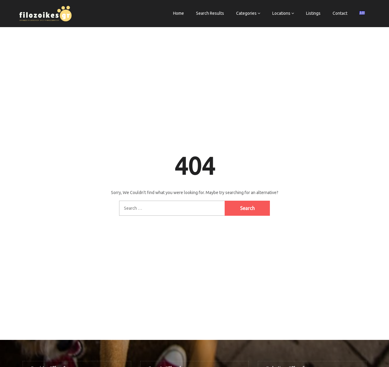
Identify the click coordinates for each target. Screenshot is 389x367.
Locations (281, 13)
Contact (340, 13)
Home (178, 13)
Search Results (210, 13)
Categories (246, 13)
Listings (313, 13)
